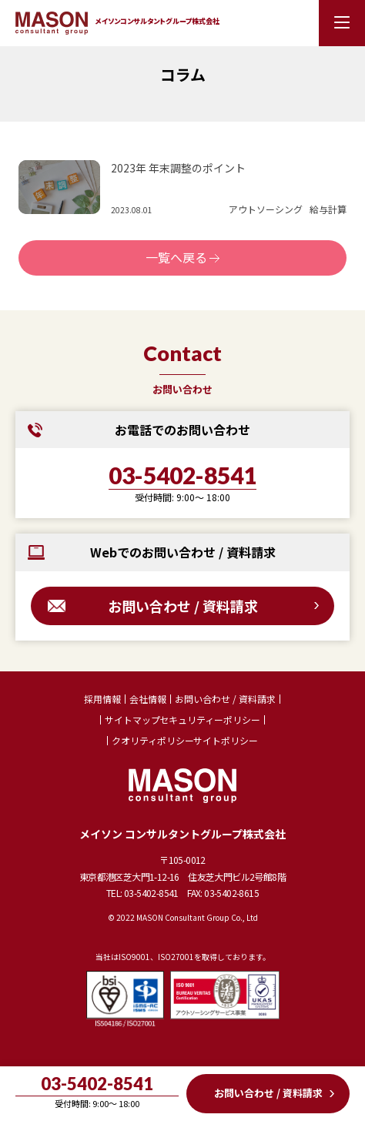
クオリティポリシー (153, 740)
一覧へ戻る (176, 257)
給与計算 (328, 209)
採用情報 (102, 699)
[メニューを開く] (342, 23)
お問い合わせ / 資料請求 (183, 606)
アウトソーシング (266, 209)
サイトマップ (132, 719)
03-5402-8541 (182, 476)
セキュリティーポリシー (209, 719)
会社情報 (147, 699)
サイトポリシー (225, 740)
